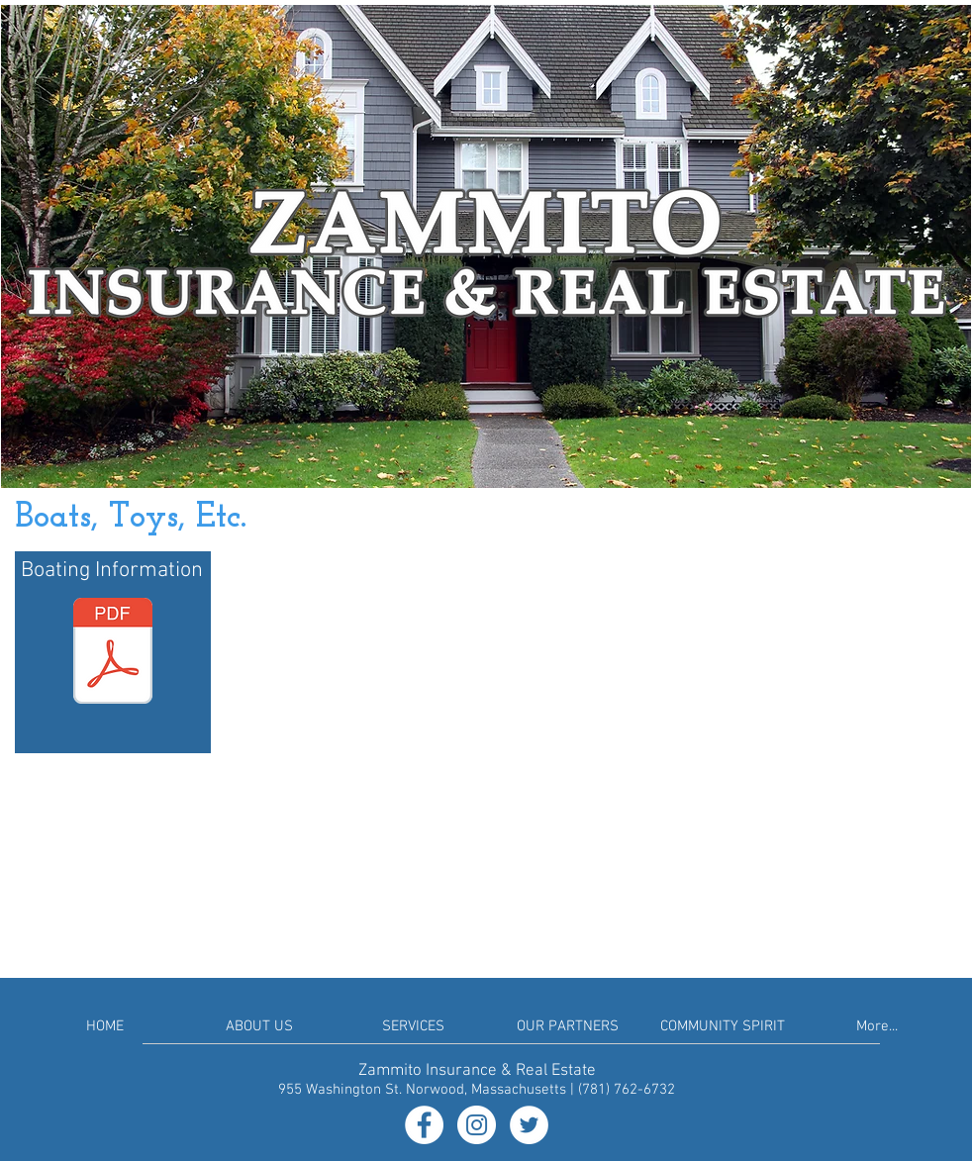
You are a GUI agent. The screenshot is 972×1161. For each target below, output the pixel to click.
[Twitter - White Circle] (529, 1125)
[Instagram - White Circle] (476, 1125)
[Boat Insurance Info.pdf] (112, 653)
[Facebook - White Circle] (424, 1125)
